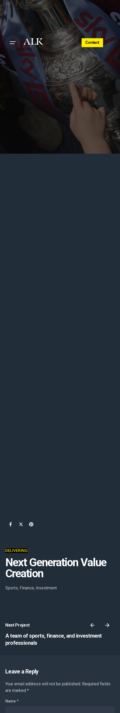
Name (12, 701)
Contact (92, 42)
